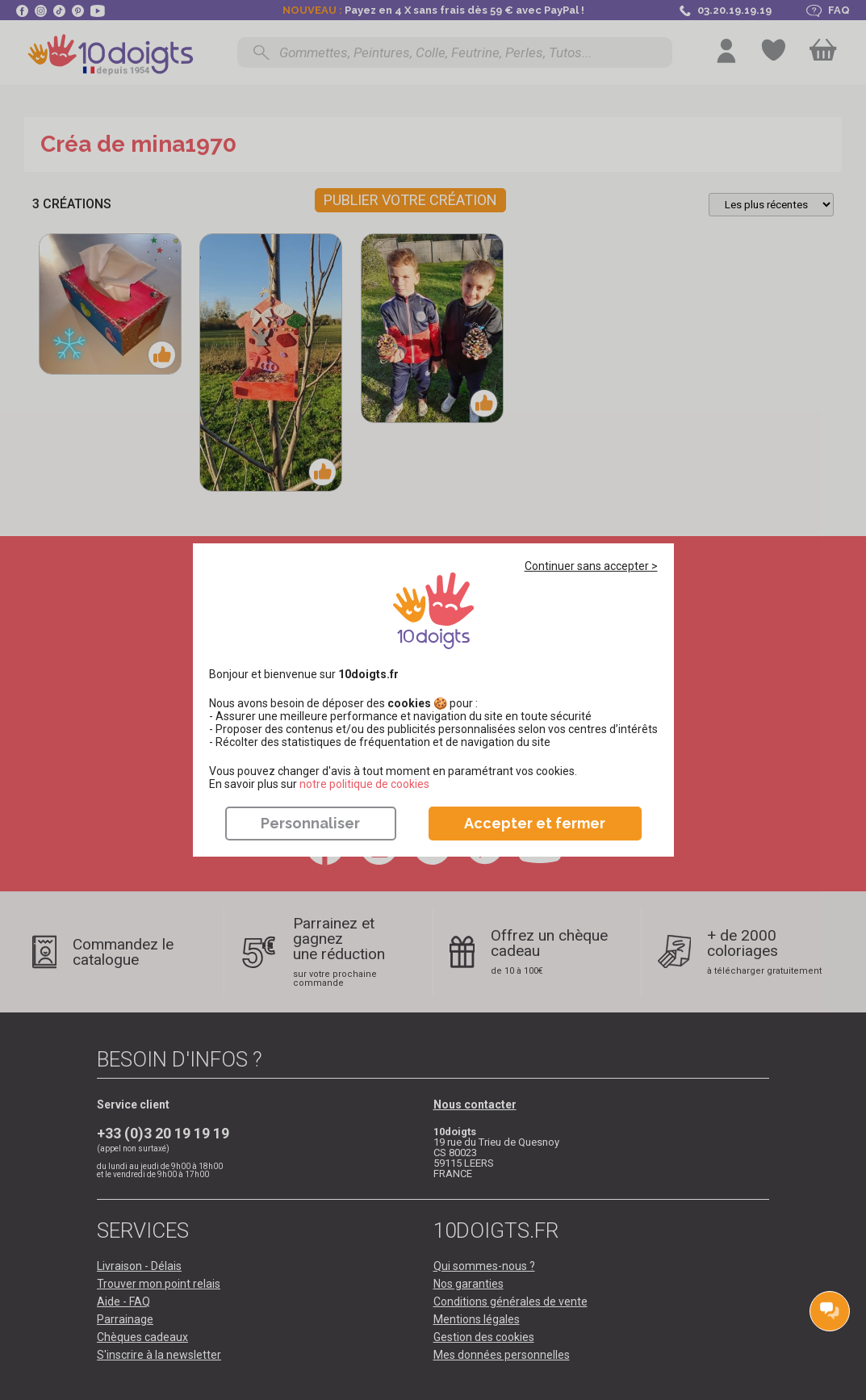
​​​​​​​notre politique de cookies (364, 784)
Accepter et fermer (534, 823)
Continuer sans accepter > (591, 566)
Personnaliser (310, 823)
